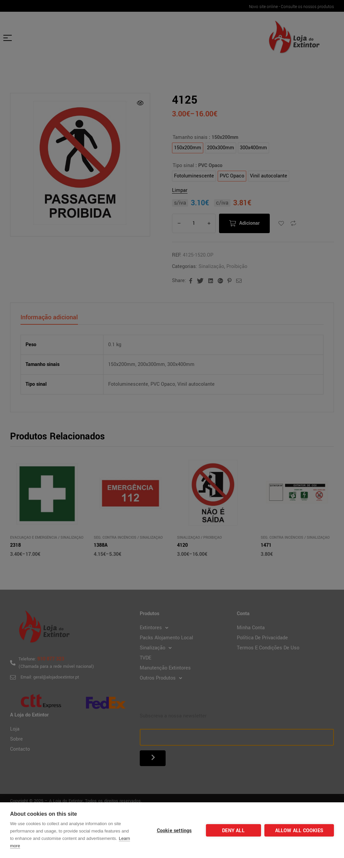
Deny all (233, 830)
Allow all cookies (299, 830)
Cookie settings (174, 830)
